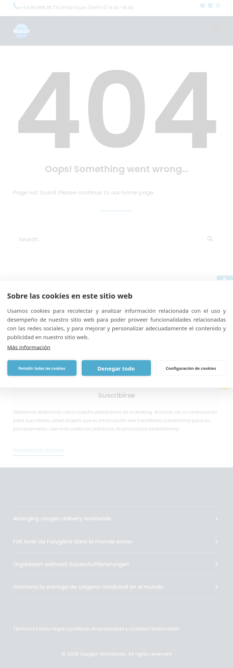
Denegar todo (116, 368)
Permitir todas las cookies (41, 368)
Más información (29, 347)
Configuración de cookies (191, 368)
